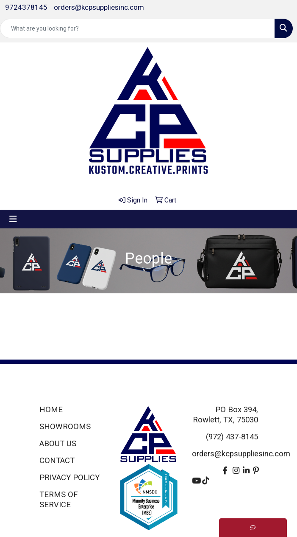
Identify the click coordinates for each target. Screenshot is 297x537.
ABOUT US (57, 443)
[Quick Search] (137, 28)
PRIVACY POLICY (69, 477)
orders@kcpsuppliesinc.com (99, 7)
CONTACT (57, 460)
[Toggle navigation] (13, 219)
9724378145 (26, 7)
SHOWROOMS (65, 426)
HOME (51, 409)
